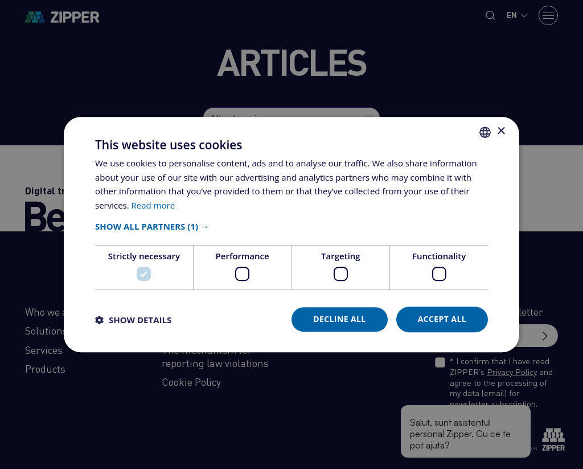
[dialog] (291, 234)
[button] (291, 226)
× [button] (500, 131)
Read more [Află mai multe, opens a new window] (153, 205)
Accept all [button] (442, 319)
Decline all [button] (339, 319)
